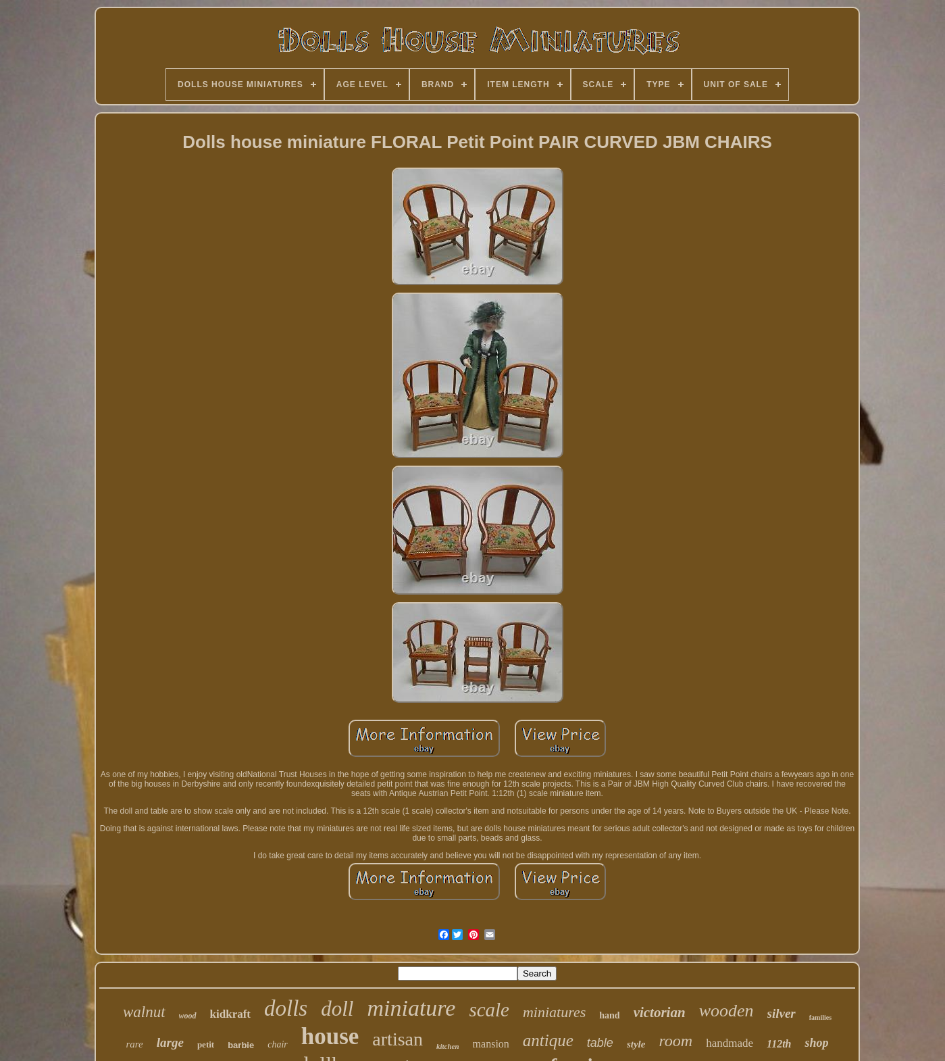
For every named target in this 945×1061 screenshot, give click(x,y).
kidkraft (230, 1014)
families (820, 1017)
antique (548, 1040)
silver (781, 1013)
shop (816, 1043)
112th (779, 1044)
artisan (397, 1039)
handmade (729, 1043)
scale (489, 1009)
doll (337, 1008)
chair (277, 1044)
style (636, 1044)
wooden (726, 1010)
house (330, 1036)
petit (205, 1044)
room (675, 1041)
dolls (285, 1008)
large (170, 1042)
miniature (411, 1007)
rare (134, 1044)
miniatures (554, 1012)
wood (188, 1015)
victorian (660, 1012)
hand (609, 1015)
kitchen (447, 1046)
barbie (241, 1045)
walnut (144, 1012)
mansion (491, 1044)
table (600, 1043)
